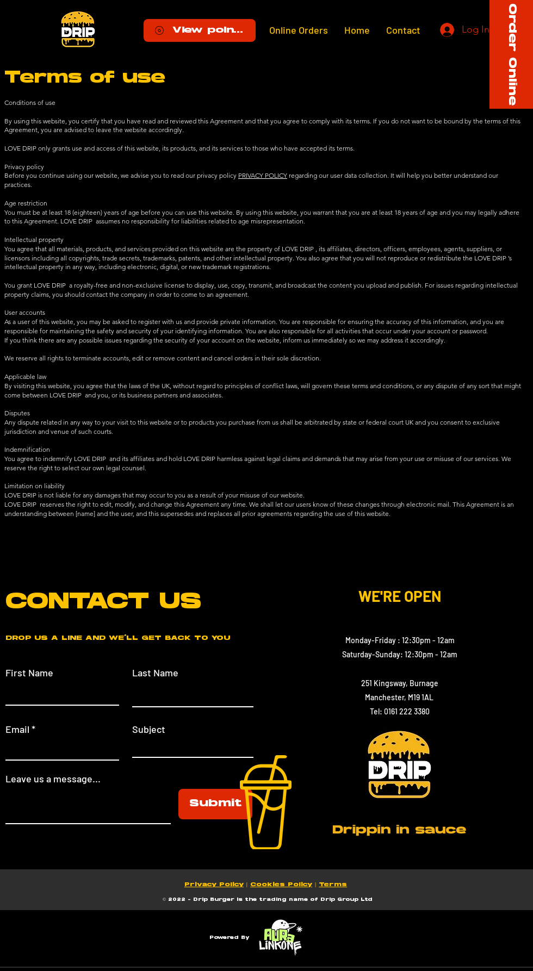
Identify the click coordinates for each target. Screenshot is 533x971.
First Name (29, 672)
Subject (148, 729)
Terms (333, 885)
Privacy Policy (214, 885)
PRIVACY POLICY (262, 175)
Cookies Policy (281, 885)
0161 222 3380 (407, 711)
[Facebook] (341, 787)
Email (17, 729)
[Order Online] (511, 54)
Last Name (155, 672)
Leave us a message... (53, 778)
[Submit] (215, 804)
